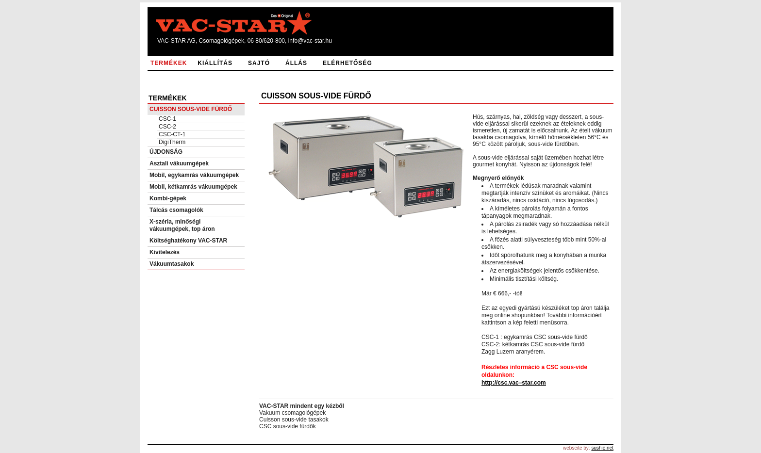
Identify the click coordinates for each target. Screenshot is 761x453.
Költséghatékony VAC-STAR (188, 240)
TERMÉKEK (168, 63)
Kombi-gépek (167, 198)
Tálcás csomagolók (176, 210)
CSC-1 (167, 118)
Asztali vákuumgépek (179, 163)
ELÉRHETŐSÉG (347, 63)
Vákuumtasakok (171, 263)
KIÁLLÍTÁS (215, 63)
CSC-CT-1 (172, 134)
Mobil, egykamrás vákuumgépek (194, 175)
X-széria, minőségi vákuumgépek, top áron (182, 225)
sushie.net (602, 448)
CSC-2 (167, 126)
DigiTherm (172, 142)
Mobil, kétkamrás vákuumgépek (193, 186)
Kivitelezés (164, 252)
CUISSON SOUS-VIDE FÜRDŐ (190, 109)
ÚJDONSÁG (165, 151)
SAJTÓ (259, 63)
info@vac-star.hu (310, 40)
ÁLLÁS (296, 63)
